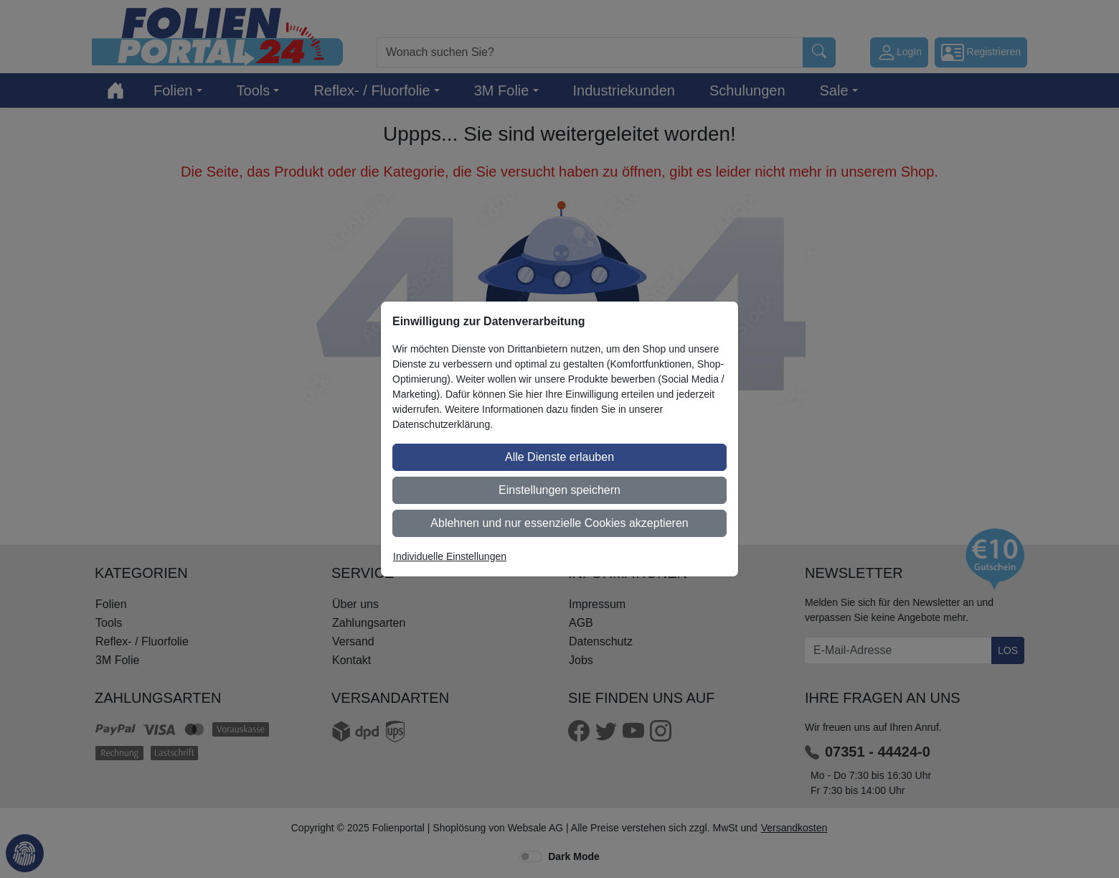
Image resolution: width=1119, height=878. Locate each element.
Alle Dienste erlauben (559, 457)
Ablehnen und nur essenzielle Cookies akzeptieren (559, 523)
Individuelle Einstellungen (449, 556)
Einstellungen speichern (559, 490)
